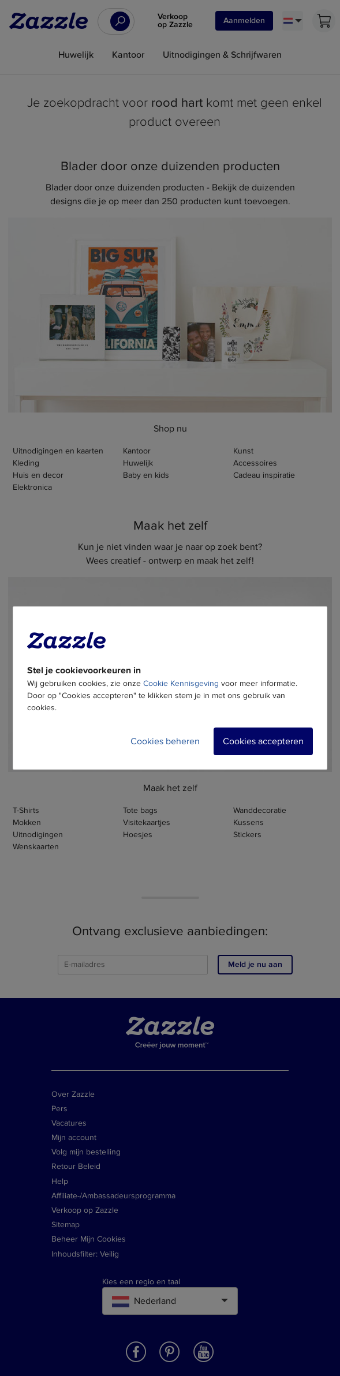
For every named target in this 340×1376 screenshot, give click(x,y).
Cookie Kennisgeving (181, 683)
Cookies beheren (165, 741)
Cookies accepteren (263, 741)
